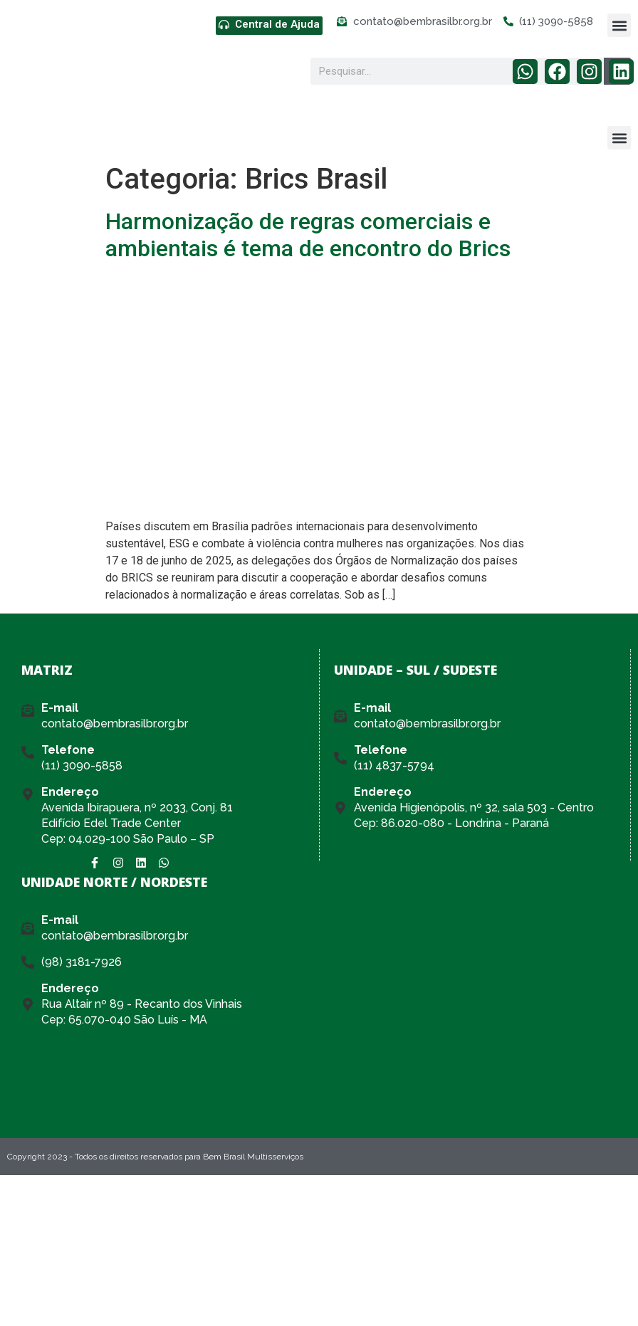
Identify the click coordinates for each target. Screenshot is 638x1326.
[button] (619, 25)
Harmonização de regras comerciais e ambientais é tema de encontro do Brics (308, 235)
